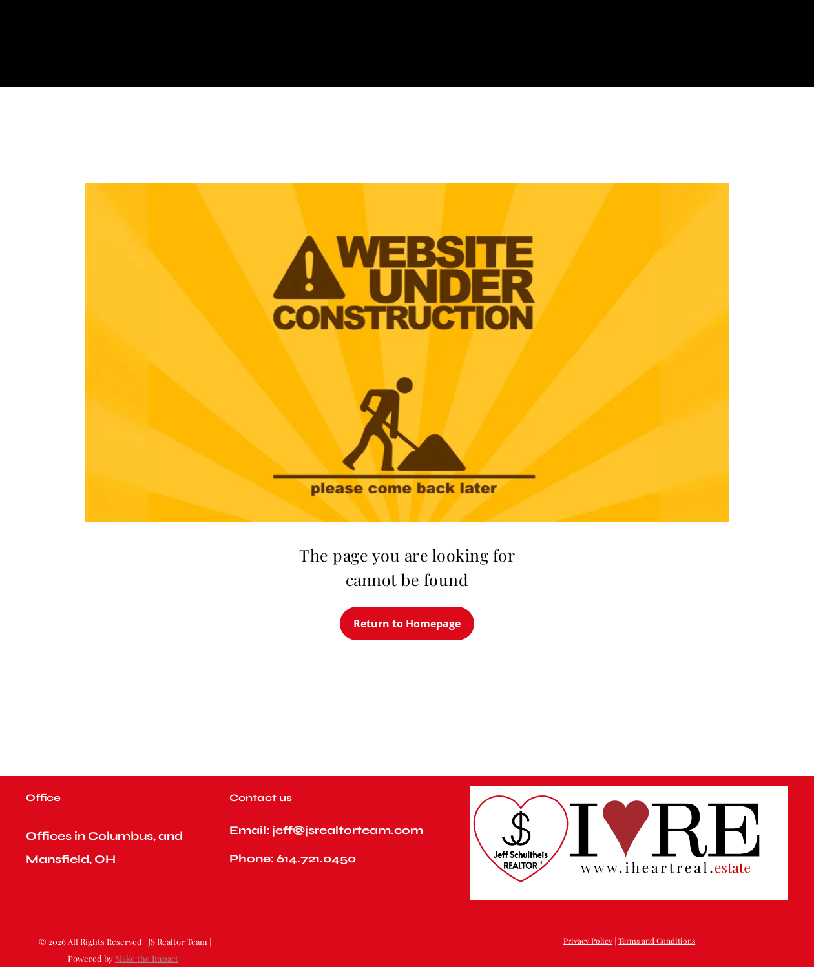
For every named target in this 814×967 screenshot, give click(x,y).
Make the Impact (146, 958)
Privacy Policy (587, 940)
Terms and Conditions (656, 940)
